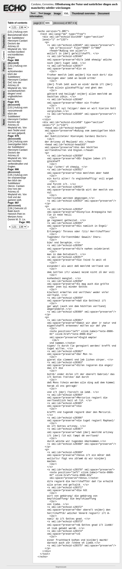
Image (57, 13)
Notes (3, 94)
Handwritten (3, 81)
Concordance (3, 108)
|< (41, 23)
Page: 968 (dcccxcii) (13, 61)
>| (76, 23)
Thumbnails (3, 41)
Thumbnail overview (83, 13)
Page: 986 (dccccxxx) (14, 171)
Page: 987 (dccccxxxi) (14, 204)
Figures (3, 67)
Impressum (61, 567)
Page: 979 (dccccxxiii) (14, 137)
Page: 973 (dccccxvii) (14, 103)
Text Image (44, 13)
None (3, 122)
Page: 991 (24, 222)
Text (33, 13)
